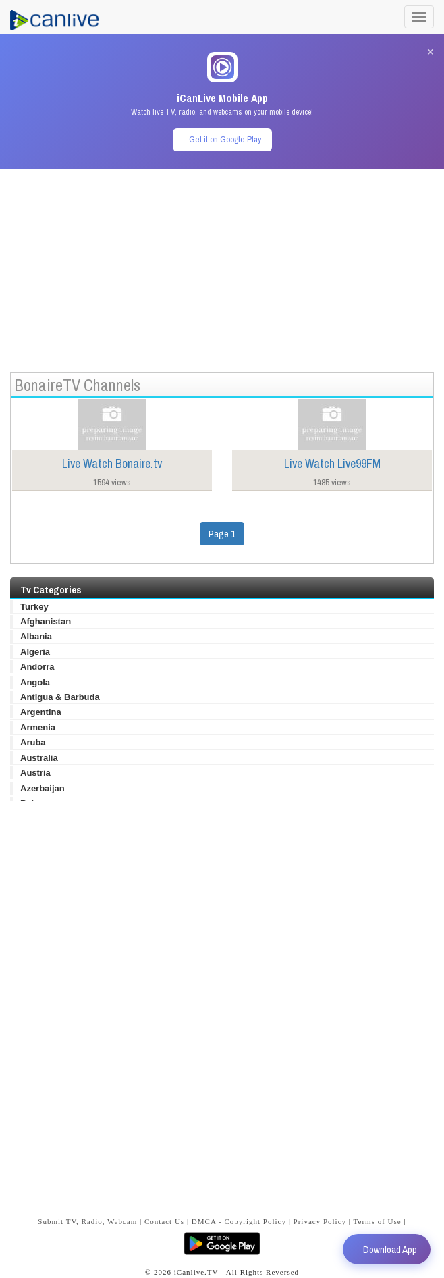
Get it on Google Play (225, 139)
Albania (36, 636)
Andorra (37, 667)
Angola (35, 682)
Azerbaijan (42, 788)
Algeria (35, 652)
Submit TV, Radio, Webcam (87, 1221)
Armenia (37, 727)
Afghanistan (45, 621)
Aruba (33, 742)
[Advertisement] (222, 263)
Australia (39, 758)
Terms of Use (377, 1221)
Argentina (40, 712)
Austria (35, 773)
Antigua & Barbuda (60, 697)
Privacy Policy (320, 1221)
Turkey (34, 607)
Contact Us (164, 1221)
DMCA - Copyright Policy (239, 1221)
